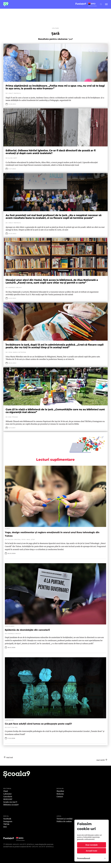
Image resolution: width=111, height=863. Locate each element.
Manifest (60, 791)
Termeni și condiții (64, 819)
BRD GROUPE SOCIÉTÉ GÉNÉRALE (41, 846)
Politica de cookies (64, 821)
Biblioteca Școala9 (11, 805)
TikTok (6, 824)
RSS (5, 827)
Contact (60, 796)
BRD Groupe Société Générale (21, 844)
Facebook (7, 819)
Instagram (7, 821)
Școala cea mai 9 (10, 802)
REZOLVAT (7, 799)
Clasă (5, 791)
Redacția (60, 794)
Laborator (7, 794)
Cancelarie (7, 796)
